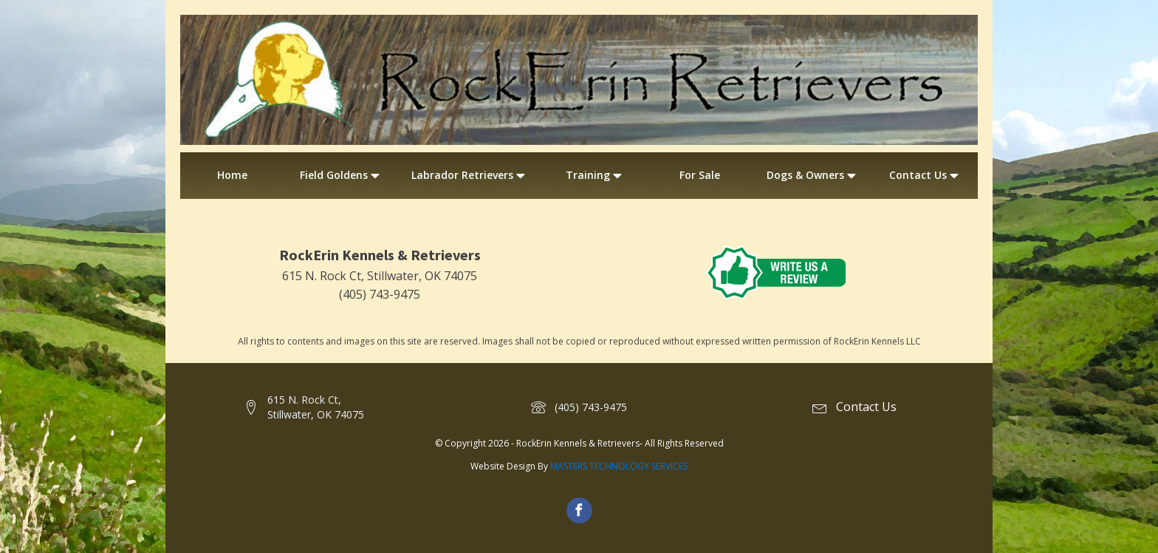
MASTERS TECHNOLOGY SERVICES (619, 466)
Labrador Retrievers (469, 175)
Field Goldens (341, 175)
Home (232, 175)
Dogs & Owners (813, 175)
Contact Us (925, 175)
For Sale (699, 175)
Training (595, 175)
